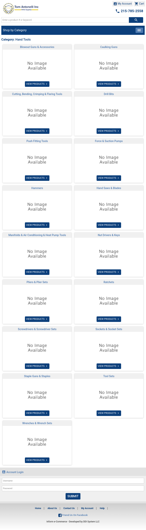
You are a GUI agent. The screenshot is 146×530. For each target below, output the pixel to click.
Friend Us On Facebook (73, 515)
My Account (122, 4)
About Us (52, 508)
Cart (139, 4)
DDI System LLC (91, 521)
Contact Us (69, 508)
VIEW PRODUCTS (37, 84)
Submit (73, 496)
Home (38, 508)
